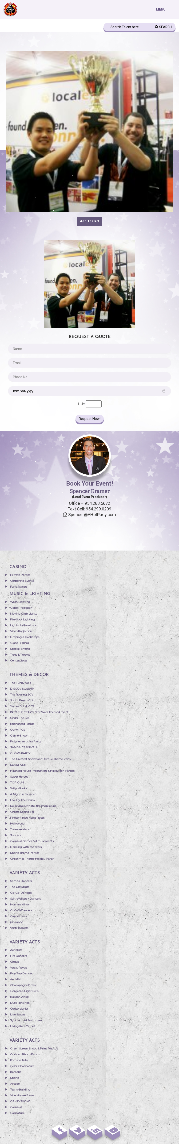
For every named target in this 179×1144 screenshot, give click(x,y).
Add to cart (89, 221)
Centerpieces (18, 660)
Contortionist (19, 1008)
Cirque (14, 961)
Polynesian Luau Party (25, 741)
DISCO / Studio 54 (22, 688)
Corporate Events (22, 580)
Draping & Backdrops (24, 637)
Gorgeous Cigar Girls (24, 991)
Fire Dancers (18, 956)
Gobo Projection (21, 607)
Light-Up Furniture (23, 625)
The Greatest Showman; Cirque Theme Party (40, 759)
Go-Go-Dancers (21, 892)
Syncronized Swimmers (26, 1020)
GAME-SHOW (20, 1101)
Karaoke (15, 1072)
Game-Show (19, 735)
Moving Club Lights (23, 613)
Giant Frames (19, 643)
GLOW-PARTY (20, 753)
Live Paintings (19, 1002)
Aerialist (15, 979)
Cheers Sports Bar (22, 811)
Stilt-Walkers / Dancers (25, 898)
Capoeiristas (18, 916)
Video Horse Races (22, 1095)
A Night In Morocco (23, 794)
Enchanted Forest (22, 724)
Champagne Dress (23, 985)
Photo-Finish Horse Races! (27, 817)
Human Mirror (20, 904)
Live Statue (17, 1014)
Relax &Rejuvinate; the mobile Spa (33, 806)
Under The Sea (19, 718)
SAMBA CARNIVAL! (23, 747)
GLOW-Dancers (21, 910)
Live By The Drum (22, 800)
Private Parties (20, 575)
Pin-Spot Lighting (22, 619)
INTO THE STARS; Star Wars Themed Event (39, 712)
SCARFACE (18, 765)
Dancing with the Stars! (26, 847)
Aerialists (16, 950)
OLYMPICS (17, 729)
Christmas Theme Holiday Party (32, 858)
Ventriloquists (19, 928)
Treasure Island (20, 829)
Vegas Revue (18, 967)
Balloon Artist (19, 997)
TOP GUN (17, 782)
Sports (14, 1077)
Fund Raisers (18, 586)
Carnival (16, 1107)
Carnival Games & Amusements (32, 841)
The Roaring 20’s (21, 694)
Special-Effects (20, 648)
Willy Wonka (18, 788)
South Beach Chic (22, 700)
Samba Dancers (21, 881)
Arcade (15, 1083)
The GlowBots (19, 887)
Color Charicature (22, 1066)
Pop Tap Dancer (21, 973)
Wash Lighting (20, 602)
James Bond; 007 (22, 706)
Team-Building (20, 1089)
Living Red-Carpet (22, 1026)
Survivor (16, 835)
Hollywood (17, 823)
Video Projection (21, 631)
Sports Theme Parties (24, 853)
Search (163, 27)
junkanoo (16, 922)
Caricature (17, 1113)
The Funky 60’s (20, 682)
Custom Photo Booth (25, 1054)
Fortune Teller (19, 1060)
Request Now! (89, 419)
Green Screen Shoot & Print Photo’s (34, 1048)
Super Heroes (19, 776)
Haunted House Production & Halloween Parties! (42, 770)
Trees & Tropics (20, 654)
